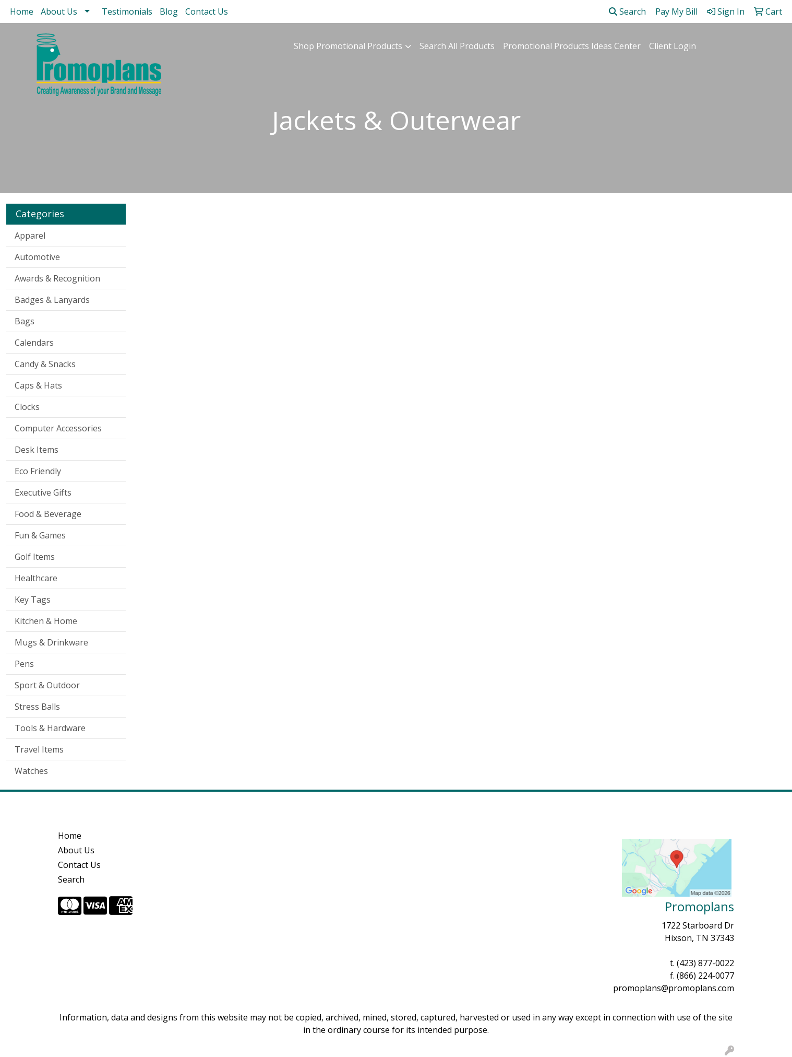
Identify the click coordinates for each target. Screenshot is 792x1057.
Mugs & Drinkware (51, 642)
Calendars (34, 342)
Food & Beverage (48, 514)
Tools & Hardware (50, 728)
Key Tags (33, 599)
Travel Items (39, 749)
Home (21, 11)
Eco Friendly (38, 471)
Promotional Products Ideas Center (572, 46)
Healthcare (36, 578)
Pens (24, 664)
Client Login (672, 46)
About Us (59, 11)
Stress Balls (37, 706)
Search (627, 11)
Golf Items (35, 556)
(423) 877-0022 (705, 963)
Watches (31, 771)
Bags (24, 321)
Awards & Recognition (57, 278)
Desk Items (36, 449)
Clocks (27, 407)
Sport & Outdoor (47, 685)
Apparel (30, 235)
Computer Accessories (58, 428)
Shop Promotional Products (348, 46)
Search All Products (457, 46)
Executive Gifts (43, 492)
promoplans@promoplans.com (673, 988)
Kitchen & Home (46, 621)
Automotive (37, 257)
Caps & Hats (38, 385)
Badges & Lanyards (52, 300)
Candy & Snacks (45, 364)
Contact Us (206, 11)
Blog (169, 11)
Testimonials (127, 11)
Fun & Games (40, 535)
